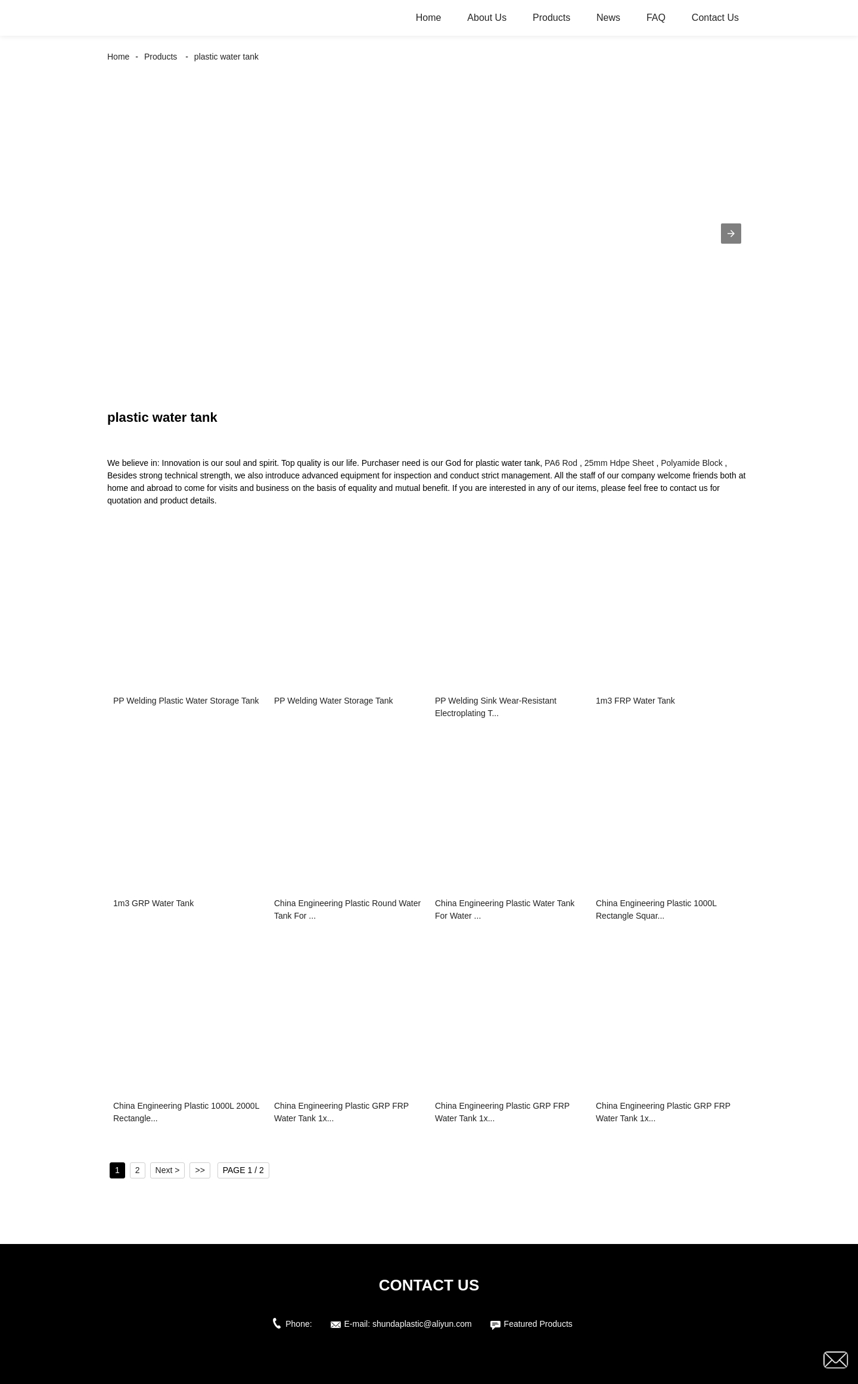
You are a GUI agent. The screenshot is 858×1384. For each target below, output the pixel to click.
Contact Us (715, 18)
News (608, 18)
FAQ (656, 18)
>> (199, 1170)
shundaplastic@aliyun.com (422, 1324)
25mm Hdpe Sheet (619, 463)
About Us (486, 18)
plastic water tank (226, 56)
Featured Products (538, 1324)
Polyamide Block (692, 463)
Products (551, 18)
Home (429, 18)
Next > (168, 1170)
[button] (731, 233)
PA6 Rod (561, 463)
